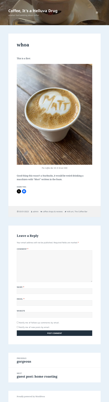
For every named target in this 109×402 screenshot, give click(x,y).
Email (21, 299)
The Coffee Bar (81, 211)
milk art (70, 211)
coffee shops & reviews (53, 211)
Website (21, 311)
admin (36, 211)
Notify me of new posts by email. (34, 327)
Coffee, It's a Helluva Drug (32, 10)
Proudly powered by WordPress (31, 396)
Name (20, 287)
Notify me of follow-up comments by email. (39, 322)
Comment (22, 249)
